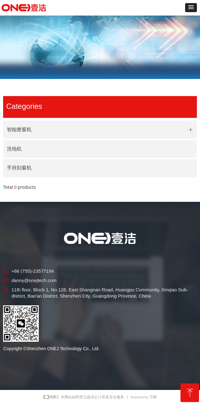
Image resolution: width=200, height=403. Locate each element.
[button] (191, 7)
